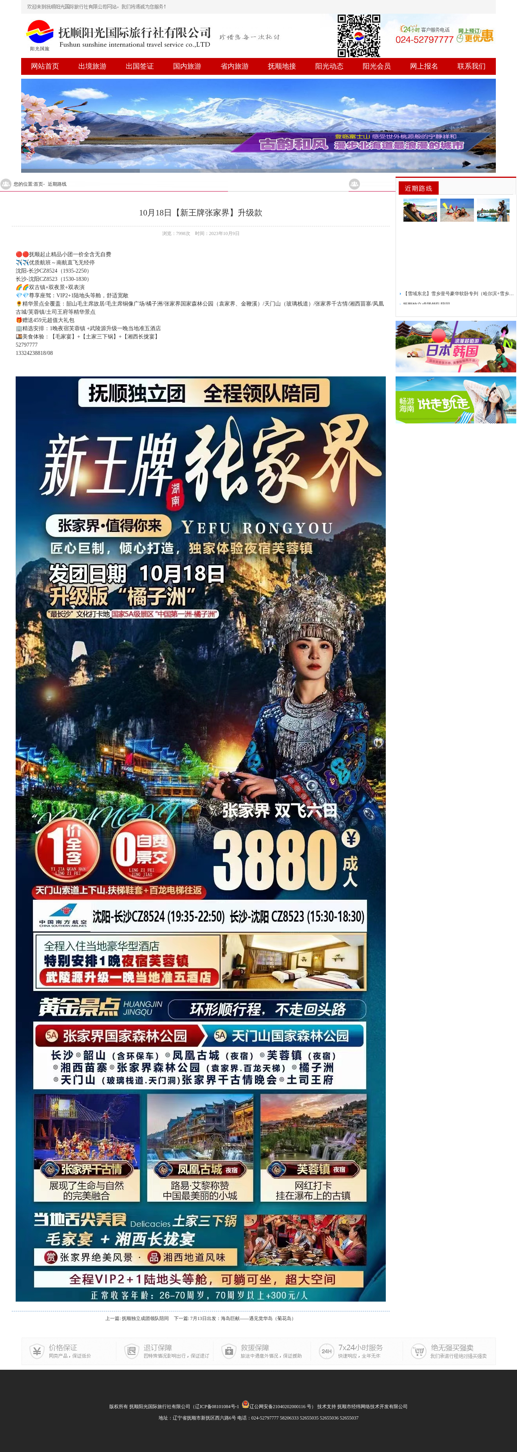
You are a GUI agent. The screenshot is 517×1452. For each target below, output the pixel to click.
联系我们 (471, 66)
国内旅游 (187, 66)
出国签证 (140, 66)
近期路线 (57, 184)
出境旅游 (92, 66)
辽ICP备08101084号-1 (217, 1406)
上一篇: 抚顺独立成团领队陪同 (137, 1318)
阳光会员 (377, 66)
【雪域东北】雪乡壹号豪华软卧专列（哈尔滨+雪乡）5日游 (459, 295)
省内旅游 (235, 66)
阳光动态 (329, 66)
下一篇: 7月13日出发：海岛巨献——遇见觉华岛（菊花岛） (235, 1318)
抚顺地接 (282, 66)
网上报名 (424, 66)
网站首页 (45, 66)
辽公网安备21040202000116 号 (277, 1406)
